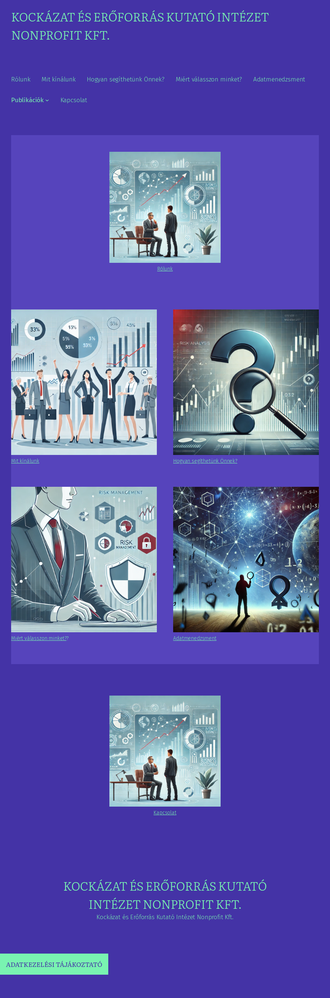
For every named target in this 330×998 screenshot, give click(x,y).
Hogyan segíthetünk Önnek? (205, 461)
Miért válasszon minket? (38, 638)
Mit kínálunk (25, 461)
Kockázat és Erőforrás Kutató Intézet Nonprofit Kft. (165, 894)
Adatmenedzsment (194, 638)
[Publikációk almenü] (47, 100)
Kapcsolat (165, 813)
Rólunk (165, 269)
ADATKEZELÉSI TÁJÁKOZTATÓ (54, 964)
